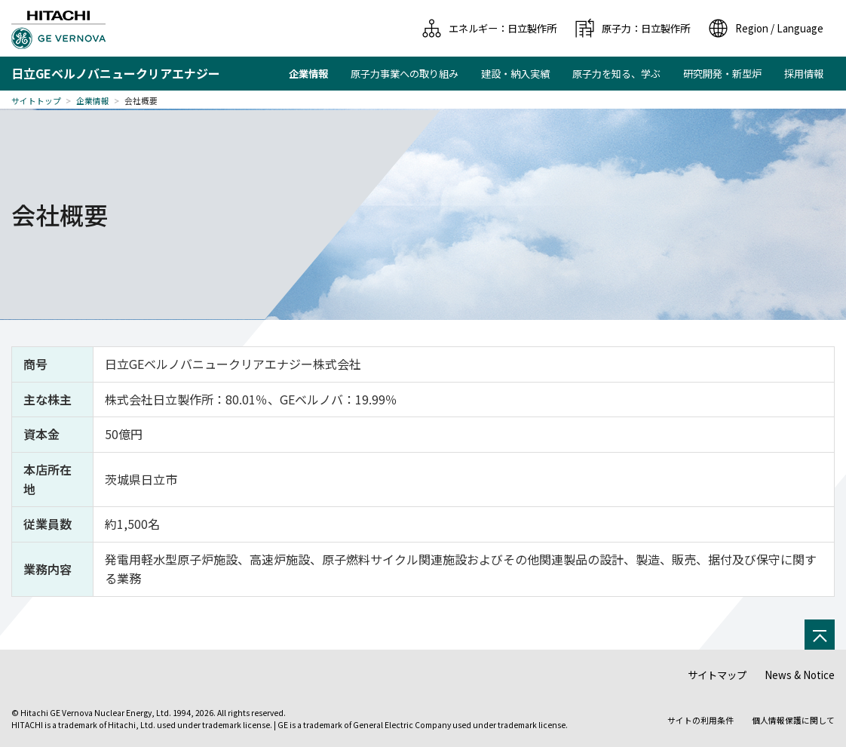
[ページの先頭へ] (820, 634)
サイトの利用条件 (700, 720)
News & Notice (800, 675)
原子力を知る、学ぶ (616, 73)
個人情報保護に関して (793, 720)
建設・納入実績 (515, 73)
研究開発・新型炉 (722, 73)
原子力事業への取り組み (404, 73)
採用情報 (803, 73)
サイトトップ (36, 100)
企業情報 (92, 100)
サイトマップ (717, 675)
